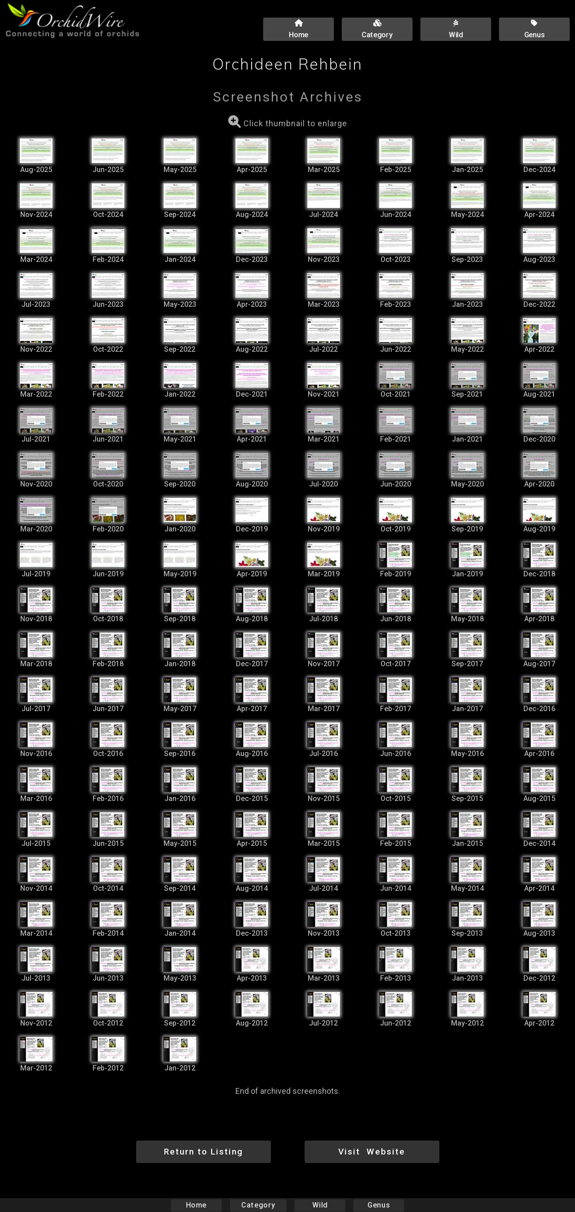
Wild (319, 1205)
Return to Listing (203, 1151)
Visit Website (371, 1151)
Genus (378, 1205)
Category (258, 1205)
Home (196, 1205)
